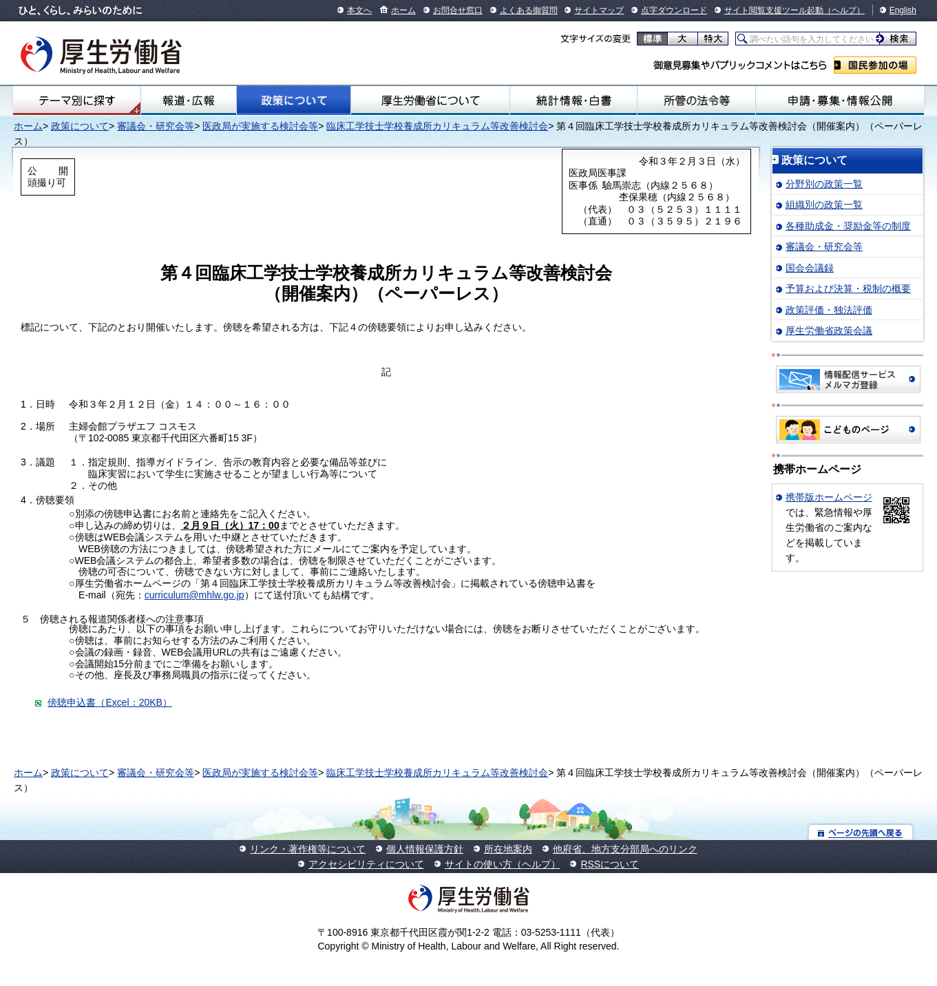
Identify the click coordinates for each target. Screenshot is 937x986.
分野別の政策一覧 (824, 183)
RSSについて (609, 864)
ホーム (403, 10)
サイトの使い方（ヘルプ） (502, 864)
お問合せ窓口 (458, 10)
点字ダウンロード (674, 10)
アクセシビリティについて (366, 864)
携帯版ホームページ (829, 497)
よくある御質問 (529, 10)
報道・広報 (188, 100)
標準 (652, 38)
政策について (293, 100)
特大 (713, 38)
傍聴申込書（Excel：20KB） (109, 702)
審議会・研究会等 (155, 126)
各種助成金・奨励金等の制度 (848, 225)
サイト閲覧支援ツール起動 (773, 10)
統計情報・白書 (573, 100)
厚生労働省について (430, 100)
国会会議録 (810, 267)
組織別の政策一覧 (824, 204)
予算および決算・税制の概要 (848, 288)
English (902, 10)
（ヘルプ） (844, 10)
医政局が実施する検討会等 (260, 126)
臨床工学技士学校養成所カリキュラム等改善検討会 (437, 126)
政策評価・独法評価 (829, 309)
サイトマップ (599, 10)
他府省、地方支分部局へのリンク (625, 848)
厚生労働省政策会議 (829, 330)
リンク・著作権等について (308, 848)
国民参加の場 (875, 65)
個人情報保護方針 (424, 848)
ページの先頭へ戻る (861, 832)
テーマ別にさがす (77, 100)
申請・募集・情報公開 (840, 100)
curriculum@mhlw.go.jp (194, 594)
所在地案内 (508, 848)
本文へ (359, 10)
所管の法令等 (696, 100)
